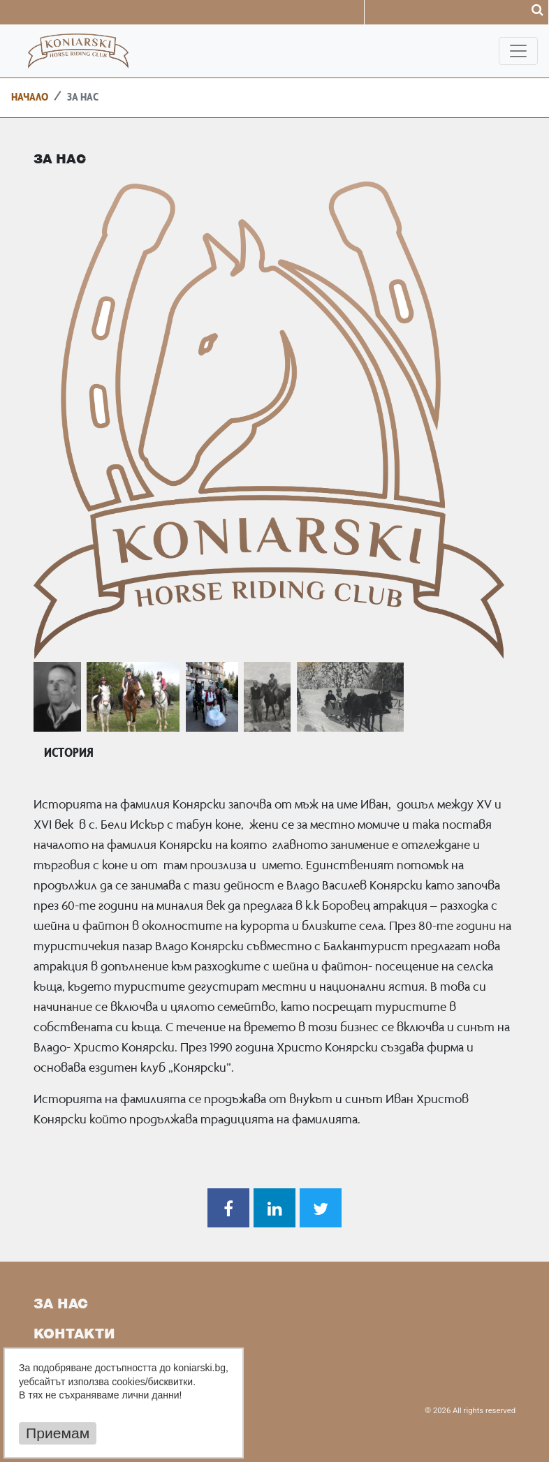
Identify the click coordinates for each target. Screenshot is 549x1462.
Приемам (57, 1433)
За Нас (61, 1305)
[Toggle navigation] (518, 51)
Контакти (74, 1335)
